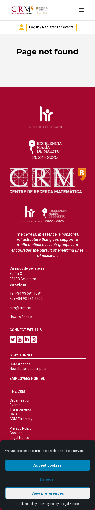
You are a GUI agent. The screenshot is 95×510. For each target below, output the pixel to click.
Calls (13, 414)
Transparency (21, 409)
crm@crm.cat (20, 308)
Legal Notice (70, 504)
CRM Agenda (20, 364)
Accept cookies (47, 465)
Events (15, 405)
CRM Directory (21, 419)
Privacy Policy (49, 504)
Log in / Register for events (51, 27)
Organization (20, 400)
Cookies (16, 433)
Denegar (47, 479)
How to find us (21, 317)
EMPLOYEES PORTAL (27, 378)
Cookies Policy (26, 504)
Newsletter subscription (28, 369)
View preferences (47, 493)
